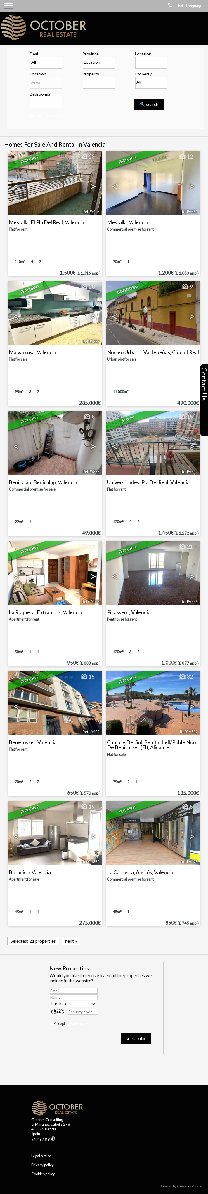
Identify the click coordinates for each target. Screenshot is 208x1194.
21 (186, 547)
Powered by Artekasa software (181, 1186)
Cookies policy (43, 1174)
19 (88, 807)
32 (186, 677)
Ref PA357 (91, 341)
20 (88, 287)
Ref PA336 (189, 601)
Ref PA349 (189, 471)
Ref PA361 (189, 211)
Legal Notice (41, 1155)
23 (88, 157)
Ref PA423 (91, 211)
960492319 (43, 1139)
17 (88, 547)
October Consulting (47, 1119)
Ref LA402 (91, 731)
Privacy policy (77, 1023)
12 (186, 157)
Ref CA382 (90, 861)
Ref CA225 (90, 601)
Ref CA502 (188, 731)
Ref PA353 (91, 471)
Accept (71, 1023)
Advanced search (45, 115)
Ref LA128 (189, 861)
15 (186, 417)
